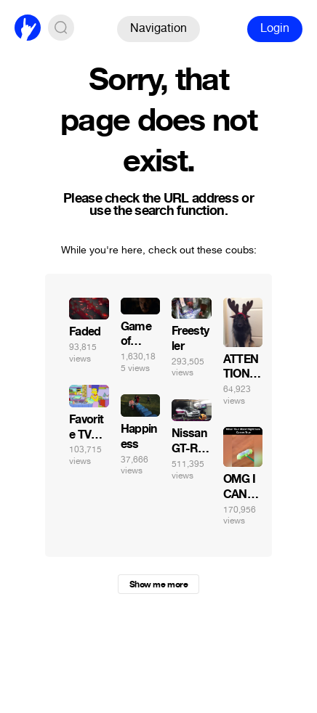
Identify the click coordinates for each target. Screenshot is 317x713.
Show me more (158, 584)
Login (274, 28)
